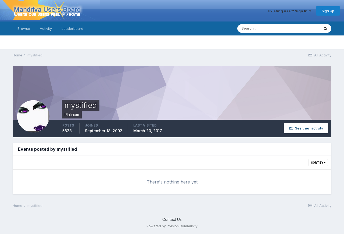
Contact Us (172, 219)
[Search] (261, 28)
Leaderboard (72, 28)
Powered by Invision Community (172, 226)
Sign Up (328, 11)
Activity (46, 28)
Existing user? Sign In (289, 11)
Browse (23, 28)
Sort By (318, 162)
